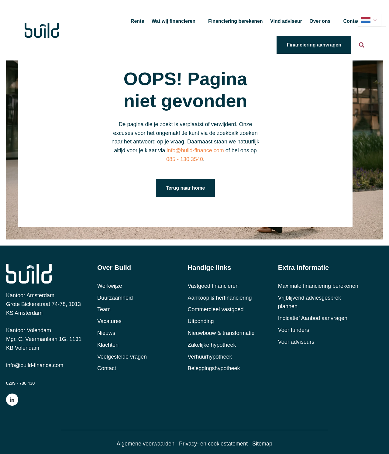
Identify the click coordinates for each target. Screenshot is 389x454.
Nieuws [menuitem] (106, 333)
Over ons (319, 21)
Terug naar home (185, 188)
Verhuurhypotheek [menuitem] (210, 357)
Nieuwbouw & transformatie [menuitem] (221, 333)
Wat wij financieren (173, 21)
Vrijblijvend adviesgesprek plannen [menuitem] (309, 302)
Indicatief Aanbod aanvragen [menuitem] (312, 318)
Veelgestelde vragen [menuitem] (122, 357)
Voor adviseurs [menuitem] (296, 342)
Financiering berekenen (235, 21)
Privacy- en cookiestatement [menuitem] (213, 444)
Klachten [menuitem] (108, 345)
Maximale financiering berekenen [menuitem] (318, 286)
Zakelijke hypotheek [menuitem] (212, 345)
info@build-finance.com (34, 365)
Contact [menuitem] (106, 368)
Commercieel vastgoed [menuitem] (215, 309)
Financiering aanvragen (314, 44)
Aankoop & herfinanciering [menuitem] (220, 298)
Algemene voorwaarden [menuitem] (145, 444)
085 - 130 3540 (184, 159)
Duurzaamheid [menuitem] (115, 298)
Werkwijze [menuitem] (109, 286)
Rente (137, 21)
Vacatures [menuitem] (109, 321)
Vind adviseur (286, 21)
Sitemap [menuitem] (262, 444)
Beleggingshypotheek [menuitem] (214, 368)
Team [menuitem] (104, 309)
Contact (352, 21)
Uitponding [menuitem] (201, 321)
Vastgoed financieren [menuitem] (213, 286)
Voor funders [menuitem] (293, 330)
